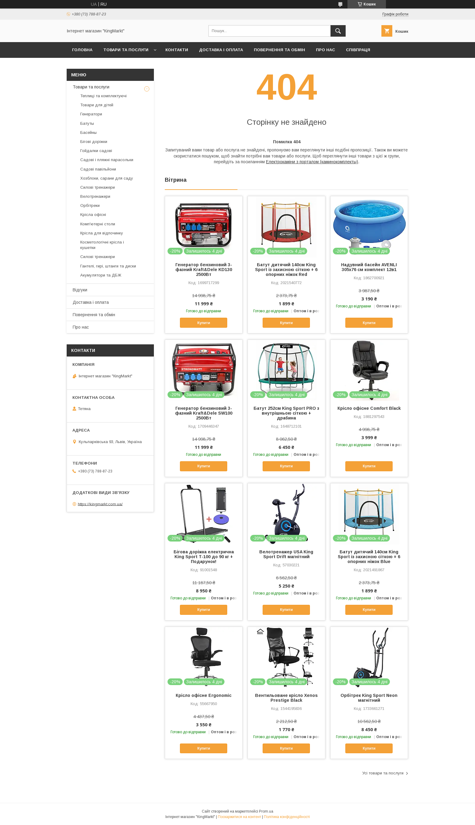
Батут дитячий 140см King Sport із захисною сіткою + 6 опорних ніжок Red (286, 269)
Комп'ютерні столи (97, 224)
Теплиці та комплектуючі (103, 96)
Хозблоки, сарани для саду (106, 178)
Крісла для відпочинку (101, 233)
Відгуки (80, 289)
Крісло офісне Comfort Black (369, 408)
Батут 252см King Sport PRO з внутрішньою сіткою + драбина (286, 413)
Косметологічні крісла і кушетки (102, 245)
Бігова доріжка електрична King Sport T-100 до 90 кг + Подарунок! (204, 556)
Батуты (87, 123)
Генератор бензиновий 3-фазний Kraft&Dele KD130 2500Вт (203, 269)
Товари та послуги (125, 50)
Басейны (88, 132)
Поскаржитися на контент (239, 817)
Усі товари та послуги (383, 773)
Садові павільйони (98, 169)
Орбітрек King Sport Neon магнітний (368, 698)
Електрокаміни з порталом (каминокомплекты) (312, 161)
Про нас (325, 50)
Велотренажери (95, 196)
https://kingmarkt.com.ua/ (100, 504)
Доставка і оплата (221, 50)
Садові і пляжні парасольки (106, 159)
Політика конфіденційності (287, 817)
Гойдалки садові (96, 150)
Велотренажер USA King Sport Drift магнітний (286, 554)
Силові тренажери (97, 187)
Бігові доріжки (93, 141)
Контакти (176, 50)
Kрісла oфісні (93, 214)
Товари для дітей (96, 105)
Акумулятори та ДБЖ (100, 275)
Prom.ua (266, 811)
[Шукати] (338, 31)
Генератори (91, 114)
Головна (82, 50)
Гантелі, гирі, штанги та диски (108, 266)
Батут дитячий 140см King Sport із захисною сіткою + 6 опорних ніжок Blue (369, 556)
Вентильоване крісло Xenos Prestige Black (286, 698)
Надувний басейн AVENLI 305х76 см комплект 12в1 (369, 267)
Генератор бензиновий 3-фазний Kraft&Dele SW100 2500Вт (203, 413)
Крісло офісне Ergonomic (203, 695)
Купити (203, 323)
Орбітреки (90, 205)
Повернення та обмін (279, 50)
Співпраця (358, 50)
